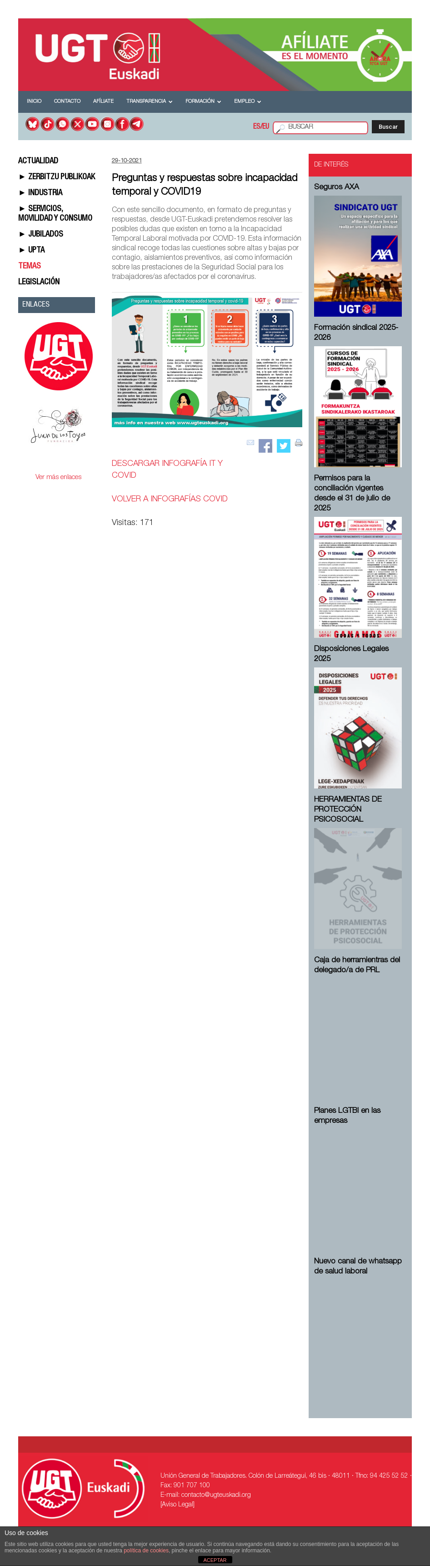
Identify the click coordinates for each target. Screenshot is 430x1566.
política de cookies (146, 1550)
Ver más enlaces (58, 477)
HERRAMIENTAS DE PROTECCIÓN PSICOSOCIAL (348, 810)
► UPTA (31, 251)
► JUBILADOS (40, 235)
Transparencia (149, 101)
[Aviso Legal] (177, 1505)
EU (265, 127)
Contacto (67, 101)
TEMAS (29, 267)
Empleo (247, 101)
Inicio (34, 101)
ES (256, 127)
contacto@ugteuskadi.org (216, 1495)
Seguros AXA (336, 188)
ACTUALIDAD (38, 161)
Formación (203, 101)
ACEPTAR (214, 1560)
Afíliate (103, 101)
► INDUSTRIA (40, 193)
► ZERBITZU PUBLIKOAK (56, 177)
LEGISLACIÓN (39, 282)
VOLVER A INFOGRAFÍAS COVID (170, 499)
